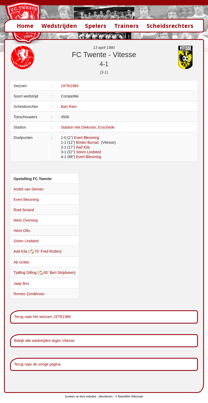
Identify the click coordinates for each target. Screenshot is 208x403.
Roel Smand (24, 210)
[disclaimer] (105, 396)
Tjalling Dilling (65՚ (32, 272)
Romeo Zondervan (29, 294)
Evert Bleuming (86, 137)
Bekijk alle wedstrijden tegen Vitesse (44, 340)
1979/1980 (69, 86)
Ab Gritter (21, 262)
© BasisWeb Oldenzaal (129, 396)
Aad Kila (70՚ (27, 251)
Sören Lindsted (88, 152)
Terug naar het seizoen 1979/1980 (42, 317)
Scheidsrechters (170, 25)
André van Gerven (29, 189)
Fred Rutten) (51, 251)
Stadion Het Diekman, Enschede (87, 127)
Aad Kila (83, 147)
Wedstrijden (59, 25)
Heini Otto (22, 230)
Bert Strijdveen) (62, 272)
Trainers (126, 25)
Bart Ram (69, 106)
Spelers (95, 25)
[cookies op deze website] (80, 396)
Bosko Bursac (88, 142)
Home (25, 25)
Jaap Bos (21, 283)
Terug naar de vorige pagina (37, 364)
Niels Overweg (26, 220)
